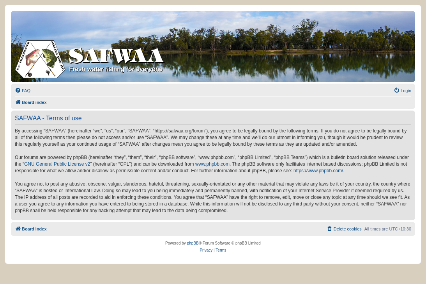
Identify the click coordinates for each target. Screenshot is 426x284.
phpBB (193, 243)
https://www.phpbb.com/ (318, 170)
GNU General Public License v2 (57, 164)
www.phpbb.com (212, 164)
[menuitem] (22, 90)
